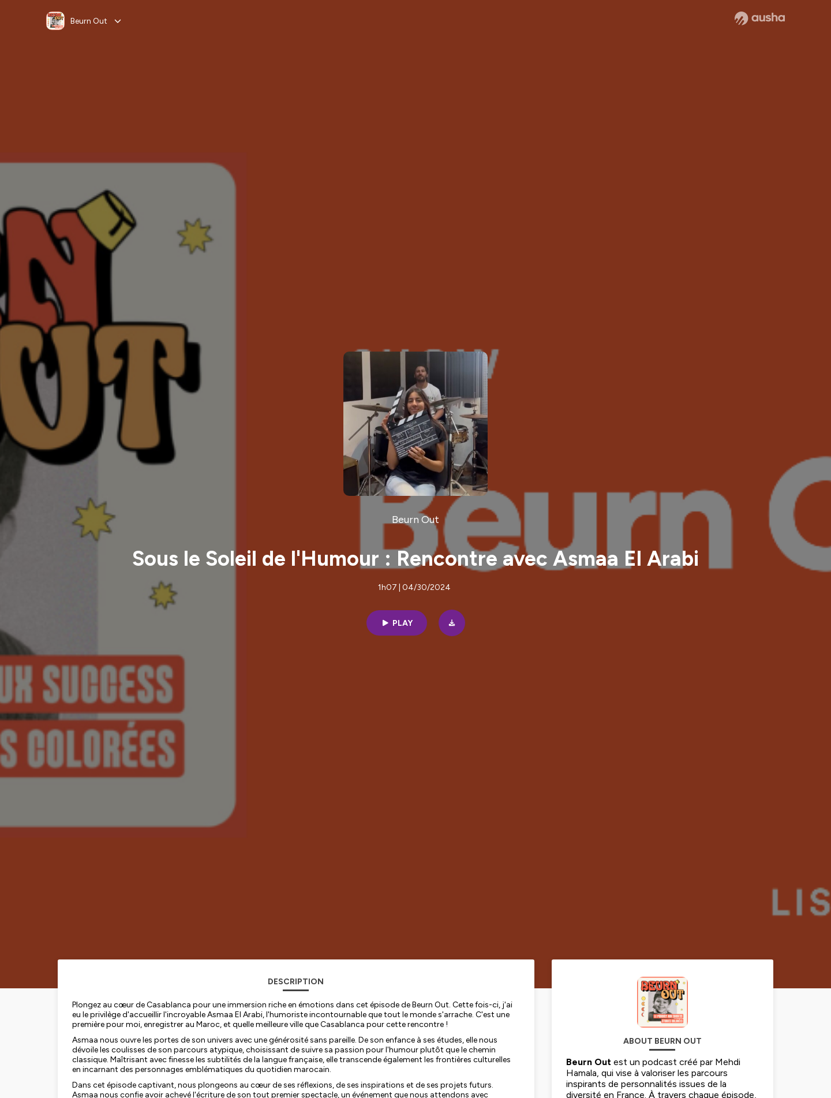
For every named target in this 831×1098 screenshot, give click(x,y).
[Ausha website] (760, 18)
